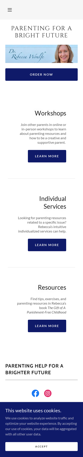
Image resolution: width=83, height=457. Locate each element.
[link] (41, 32)
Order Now (41, 74)
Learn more (47, 156)
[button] (9, 9)
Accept (41, 446)
